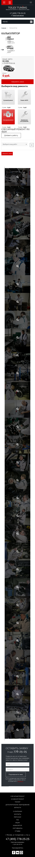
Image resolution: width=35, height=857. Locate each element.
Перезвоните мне (16, 774)
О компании (17, 811)
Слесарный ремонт (17, 796)
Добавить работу (11, 135)
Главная (3, 28)
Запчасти (17, 807)
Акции (17, 822)
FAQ (17, 820)
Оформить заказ (17, 82)
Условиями (20, 781)
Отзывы (17, 831)
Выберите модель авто (11, 40)
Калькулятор (17, 825)
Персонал (17, 817)
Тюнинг (17, 802)
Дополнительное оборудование (17, 804)
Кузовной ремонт (17, 799)
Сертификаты (17, 828)
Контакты (17, 814)
